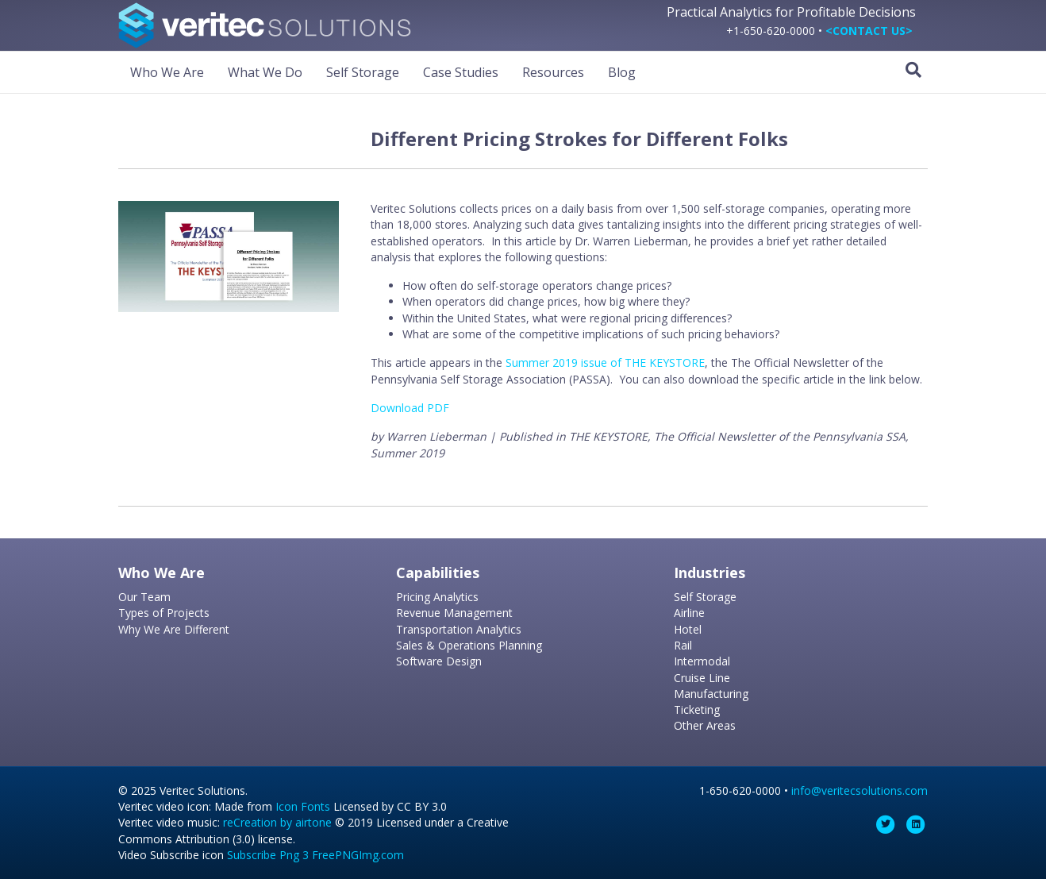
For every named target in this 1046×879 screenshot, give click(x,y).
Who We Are (167, 72)
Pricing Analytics (437, 596)
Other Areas (705, 725)
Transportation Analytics (458, 629)
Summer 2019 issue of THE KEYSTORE (605, 362)
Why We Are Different (173, 629)
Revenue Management (454, 612)
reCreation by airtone (277, 822)
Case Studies (460, 72)
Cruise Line (702, 677)
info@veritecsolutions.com (859, 790)
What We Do (265, 72)
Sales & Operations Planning (469, 645)
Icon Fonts (302, 806)
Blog (622, 72)
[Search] (913, 70)
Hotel (688, 629)
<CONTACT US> (869, 30)
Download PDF (410, 407)
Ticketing (697, 709)
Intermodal (702, 661)
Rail (683, 645)
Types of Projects (164, 612)
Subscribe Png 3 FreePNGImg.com (315, 854)
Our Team (144, 596)
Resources (553, 72)
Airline (689, 612)
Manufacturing (711, 693)
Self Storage (362, 72)
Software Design (439, 661)
